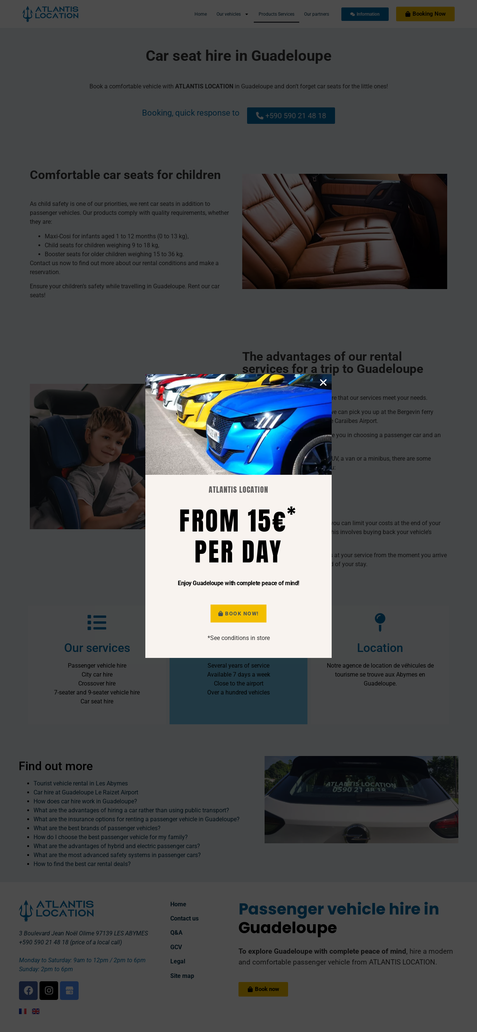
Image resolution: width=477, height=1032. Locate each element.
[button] (323, 487)
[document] (238, 516)
